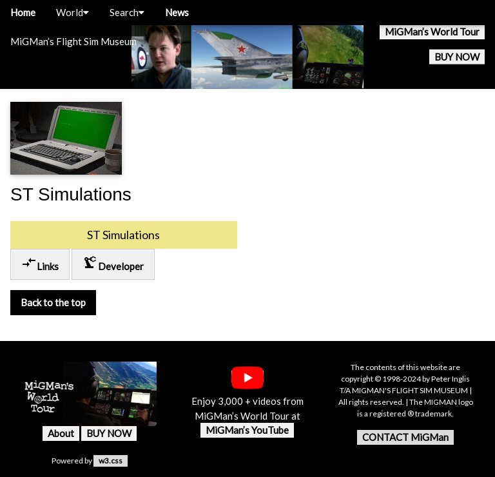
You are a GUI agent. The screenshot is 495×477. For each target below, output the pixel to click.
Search (127, 12)
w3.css (110, 460)
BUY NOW (457, 57)
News (177, 12)
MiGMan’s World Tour (432, 31)
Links (40, 263)
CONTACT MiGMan (405, 437)
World (72, 12)
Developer (113, 263)
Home (22, 12)
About (61, 433)
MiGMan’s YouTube (247, 430)
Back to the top (53, 302)
